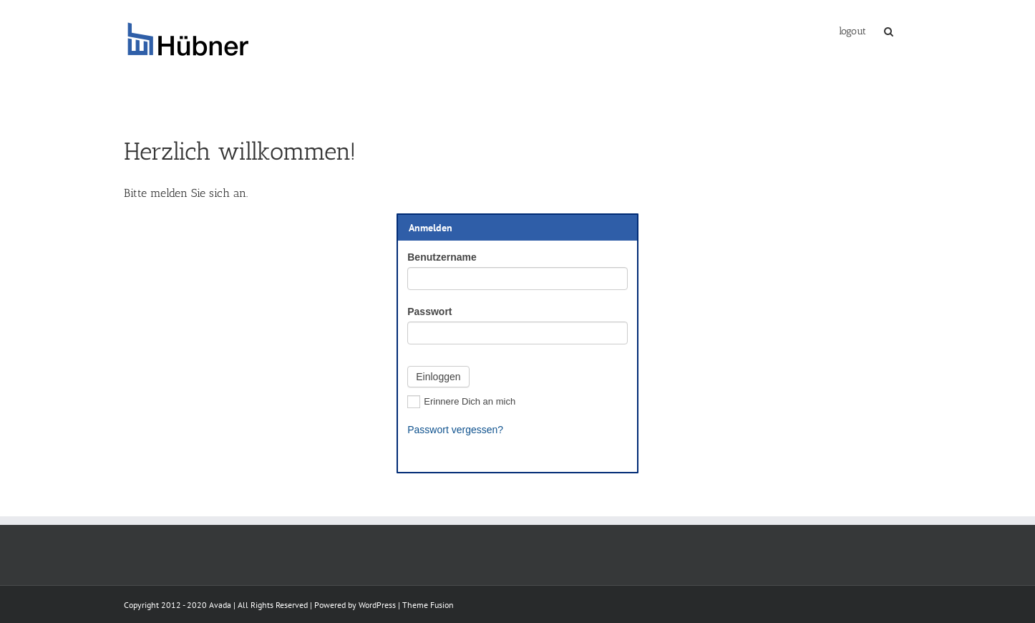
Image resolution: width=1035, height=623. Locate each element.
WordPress (377, 604)
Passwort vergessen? (455, 429)
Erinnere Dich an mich (461, 401)
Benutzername (441, 257)
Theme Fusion (428, 604)
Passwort (429, 311)
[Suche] (888, 30)
